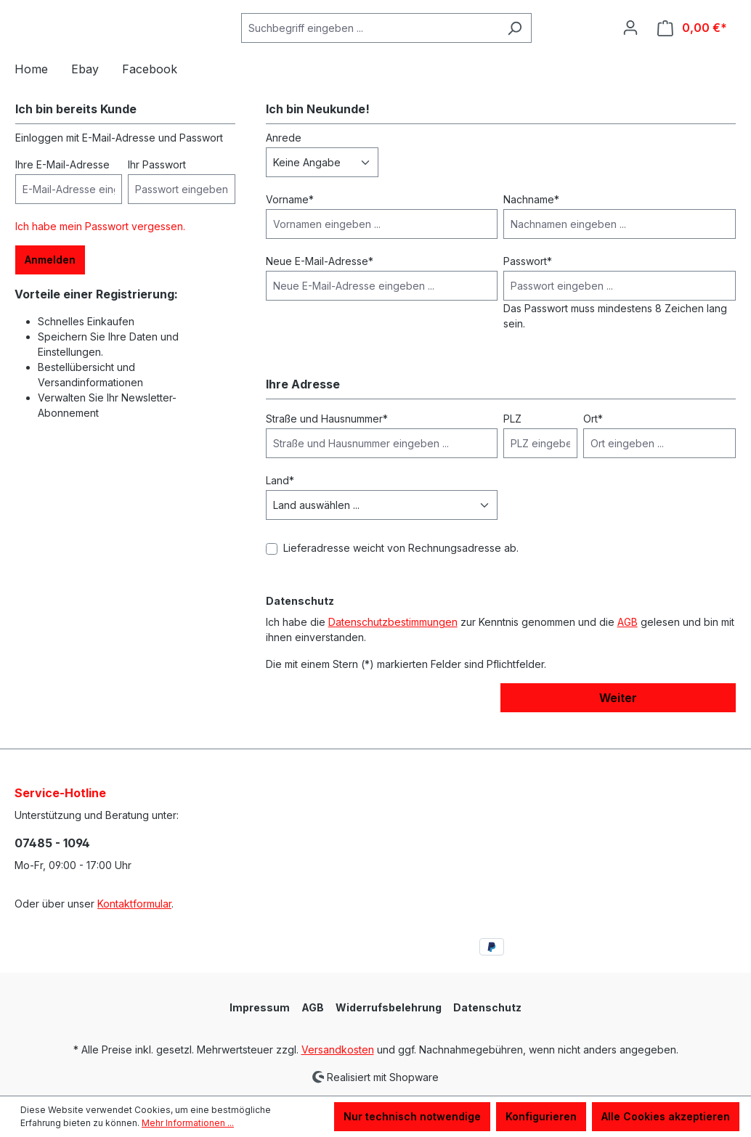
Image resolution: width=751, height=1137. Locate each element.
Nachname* (531, 220)
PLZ (512, 439)
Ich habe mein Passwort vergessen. (100, 247)
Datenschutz (487, 1007)
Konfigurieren (541, 1116)
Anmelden (50, 280)
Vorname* (290, 220)
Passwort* (527, 282)
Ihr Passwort (157, 185)
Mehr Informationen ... (188, 1122)
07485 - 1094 (52, 843)
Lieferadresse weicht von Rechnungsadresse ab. (401, 569)
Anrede (283, 158)
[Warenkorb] (692, 39)
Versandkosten (337, 1049)
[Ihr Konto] (630, 38)
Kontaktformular (134, 903)
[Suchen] (515, 39)
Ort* (593, 439)
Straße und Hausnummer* (327, 439)
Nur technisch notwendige (412, 1116)
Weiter (618, 719)
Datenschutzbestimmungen (393, 643)
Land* (280, 501)
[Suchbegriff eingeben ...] (369, 39)
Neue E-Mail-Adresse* (319, 282)
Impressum (260, 1007)
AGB (627, 643)
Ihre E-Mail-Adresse (62, 185)
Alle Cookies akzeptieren (665, 1116)
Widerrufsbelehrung (389, 1007)
